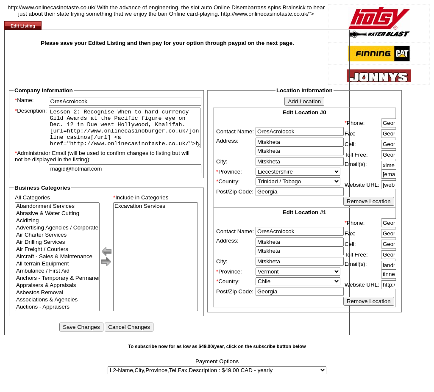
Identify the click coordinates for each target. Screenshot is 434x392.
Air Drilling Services (57, 250)
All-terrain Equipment (57, 271)
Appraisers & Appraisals (57, 293)
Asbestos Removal (57, 300)
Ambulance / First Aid (57, 278)
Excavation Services (156, 214)
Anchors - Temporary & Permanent (57, 286)
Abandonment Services (57, 214)
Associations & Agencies (57, 307)
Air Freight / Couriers (57, 257)
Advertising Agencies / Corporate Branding (57, 235)
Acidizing (57, 228)
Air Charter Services (57, 242)
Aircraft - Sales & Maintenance (57, 264)
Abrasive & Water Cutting (57, 221)
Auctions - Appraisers (57, 314)
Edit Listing (23, 25)
